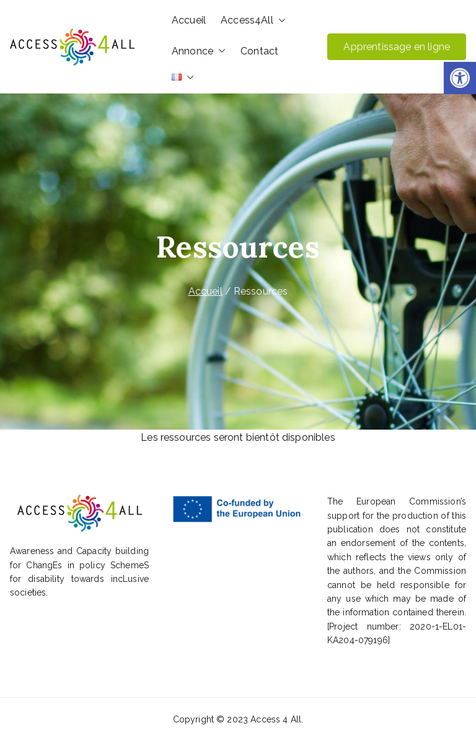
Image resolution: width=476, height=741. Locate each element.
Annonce (199, 51)
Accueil (189, 20)
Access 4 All (275, 719)
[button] (460, 78)
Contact (259, 51)
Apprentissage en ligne (396, 47)
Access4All (253, 20)
